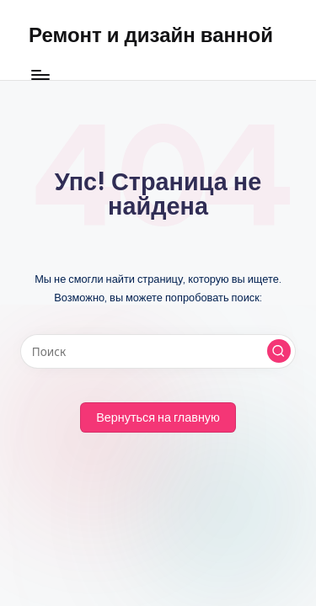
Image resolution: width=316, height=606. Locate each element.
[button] (279, 351)
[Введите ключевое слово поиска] (158, 351)
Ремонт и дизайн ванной (151, 34)
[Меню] (39, 75)
